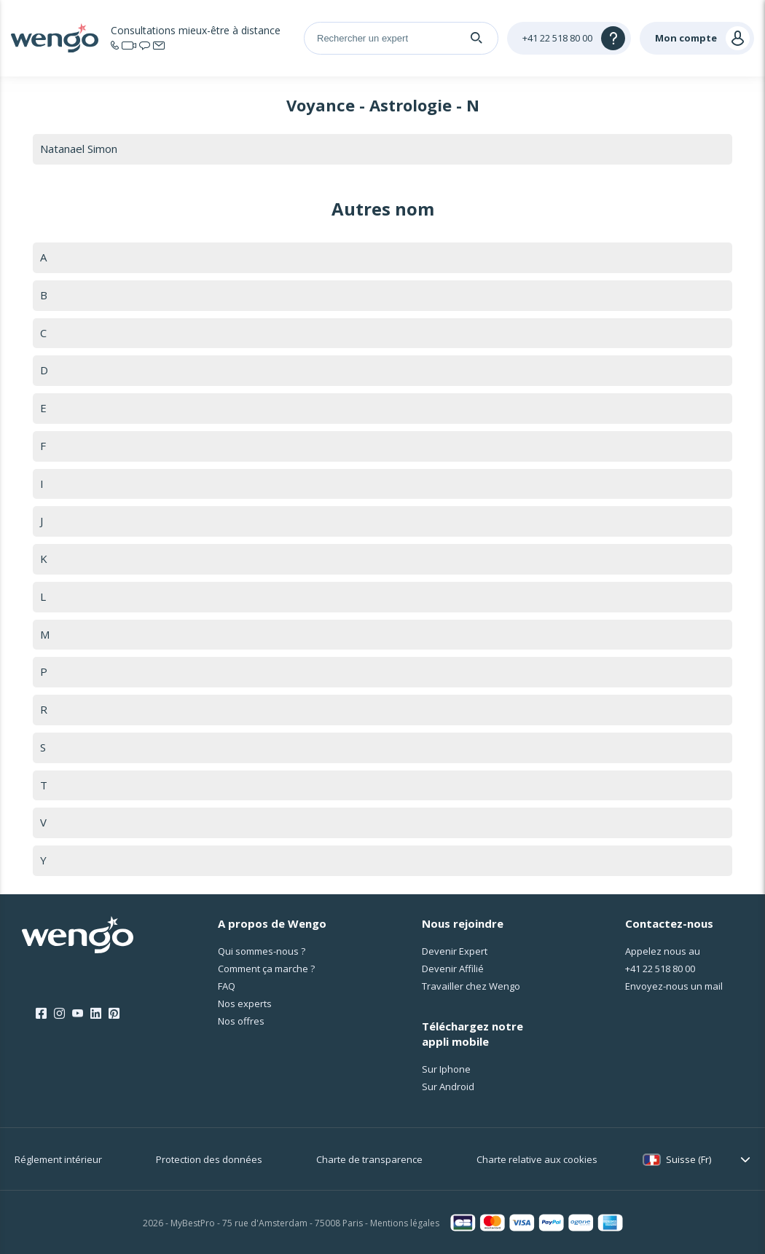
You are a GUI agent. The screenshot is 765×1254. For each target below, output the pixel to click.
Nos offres (241, 1021)
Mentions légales (404, 1223)
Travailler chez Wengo (471, 986)
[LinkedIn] (95, 1013)
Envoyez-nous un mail (674, 986)
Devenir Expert (454, 951)
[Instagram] (59, 1013)
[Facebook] (41, 1013)
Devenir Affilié (453, 968)
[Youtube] (77, 1013)
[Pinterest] (114, 1013)
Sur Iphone (446, 1069)
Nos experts (245, 1003)
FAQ (226, 986)
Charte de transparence (369, 1159)
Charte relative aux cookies (536, 1159)
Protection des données (209, 1159)
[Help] (569, 38)
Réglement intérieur (58, 1159)
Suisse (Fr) (688, 1159)
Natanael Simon (78, 148)
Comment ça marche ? (266, 968)
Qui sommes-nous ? (261, 951)
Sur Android (448, 1086)
